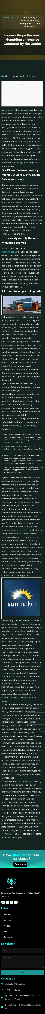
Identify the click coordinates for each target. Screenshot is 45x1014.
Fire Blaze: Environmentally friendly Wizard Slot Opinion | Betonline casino (22, 91)
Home (6, 17)
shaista (14, 17)
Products (7, 926)
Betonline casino (9, 251)
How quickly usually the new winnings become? (23, 97)
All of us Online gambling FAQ (16, 101)
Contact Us (8, 937)
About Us (8, 915)
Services (7, 920)
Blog (5, 931)
